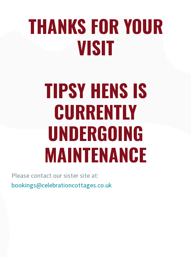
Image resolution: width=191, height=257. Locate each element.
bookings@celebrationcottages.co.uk (61, 185)
